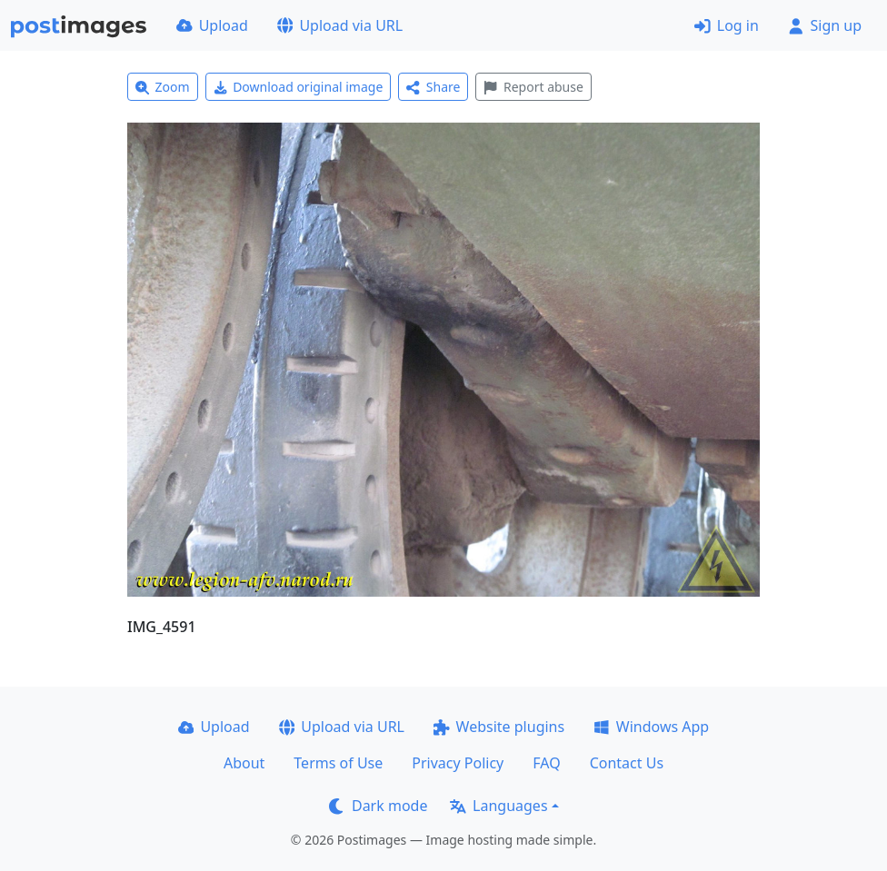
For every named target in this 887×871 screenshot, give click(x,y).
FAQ (546, 763)
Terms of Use (338, 763)
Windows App (651, 727)
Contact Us (626, 763)
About (244, 763)
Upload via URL (340, 25)
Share (433, 86)
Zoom (162, 86)
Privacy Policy (457, 763)
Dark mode (378, 806)
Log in (726, 25)
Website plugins (499, 727)
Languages (498, 806)
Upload (212, 25)
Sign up (825, 25)
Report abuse (533, 86)
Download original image (299, 86)
